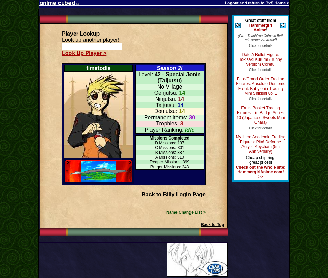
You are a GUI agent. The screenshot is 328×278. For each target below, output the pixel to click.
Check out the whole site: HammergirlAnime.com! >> (261, 172)
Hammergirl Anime (260, 27)
